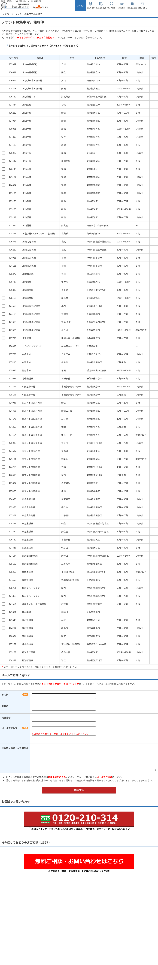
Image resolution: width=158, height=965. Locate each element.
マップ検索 (111, 8)
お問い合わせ (142, 8)
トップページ (6, 13)
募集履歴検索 (132, 8)
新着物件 (121, 8)
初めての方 (90, 8)
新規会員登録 (101, 8)
